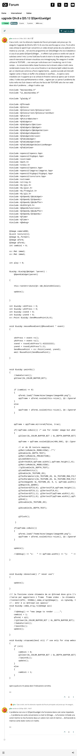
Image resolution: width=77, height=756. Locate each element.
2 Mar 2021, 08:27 (25, 38)
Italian (14, 23)
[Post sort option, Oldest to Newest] (5, 30)
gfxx (10, 38)
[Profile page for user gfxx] (4, 40)
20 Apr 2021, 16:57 (25, 708)
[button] (3, 752)
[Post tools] (73, 697)
